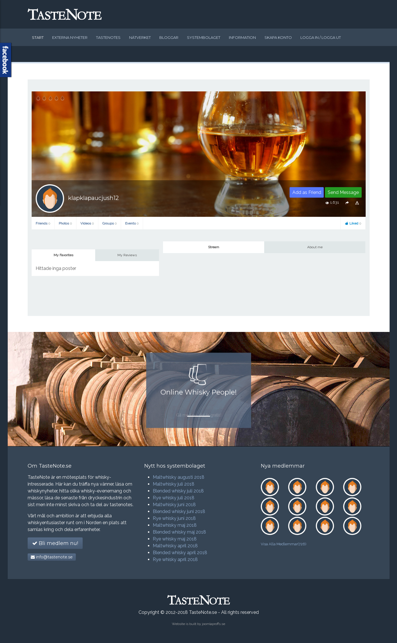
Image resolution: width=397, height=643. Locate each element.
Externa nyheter (69, 37)
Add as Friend (306, 192)
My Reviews (127, 255)
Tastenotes (108, 37)
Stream (213, 247)
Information (242, 37)
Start (38, 37)
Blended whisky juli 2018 (178, 491)
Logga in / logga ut (320, 37)
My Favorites (63, 255)
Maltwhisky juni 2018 (174, 504)
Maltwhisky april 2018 (175, 545)
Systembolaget (203, 37)
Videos (87, 223)
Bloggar (168, 37)
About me (315, 247)
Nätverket (140, 37)
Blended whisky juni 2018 (179, 511)
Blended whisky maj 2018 (179, 532)
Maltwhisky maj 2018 (175, 525)
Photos (65, 223)
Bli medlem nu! (55, 543)
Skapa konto (278, 37)
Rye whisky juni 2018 (174, 518)
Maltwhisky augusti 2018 (178, 477)
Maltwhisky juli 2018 (173, 484)
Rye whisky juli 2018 (173, 497)
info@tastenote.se (52, 557)
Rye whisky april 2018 (175, 559)
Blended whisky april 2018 (180, 552)
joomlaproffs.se (213, 624)
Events (132, 223)
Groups (109, 223)
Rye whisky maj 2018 (175, 539)
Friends (43, 223)
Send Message (343, 192)
